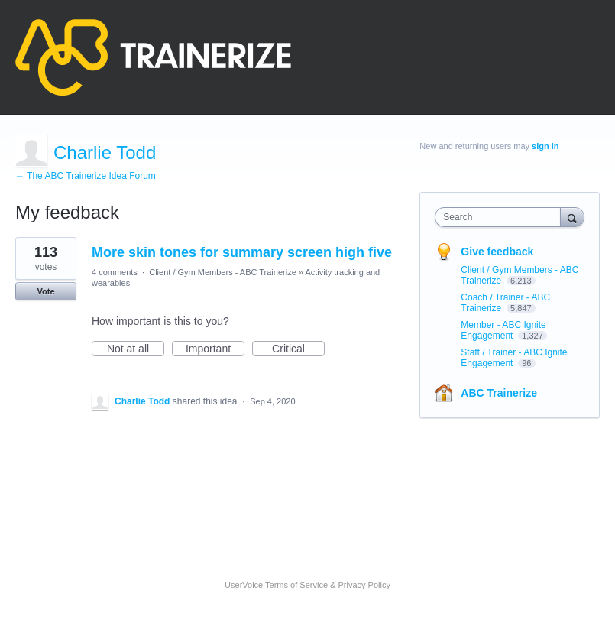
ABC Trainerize (499, 393)
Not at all (135, 349)
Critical (298, 349)
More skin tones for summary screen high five (242, 252)
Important (215, 349)
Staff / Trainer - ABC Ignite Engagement (514, 357)
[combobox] (500, 217)
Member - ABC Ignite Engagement (503, 330)
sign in (545, 146)
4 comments (115, 272)
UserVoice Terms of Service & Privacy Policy (307, 584)
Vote (45, 291)
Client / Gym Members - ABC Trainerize (222, 272)
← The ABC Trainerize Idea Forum (85, 175)
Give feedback (497, 251)
